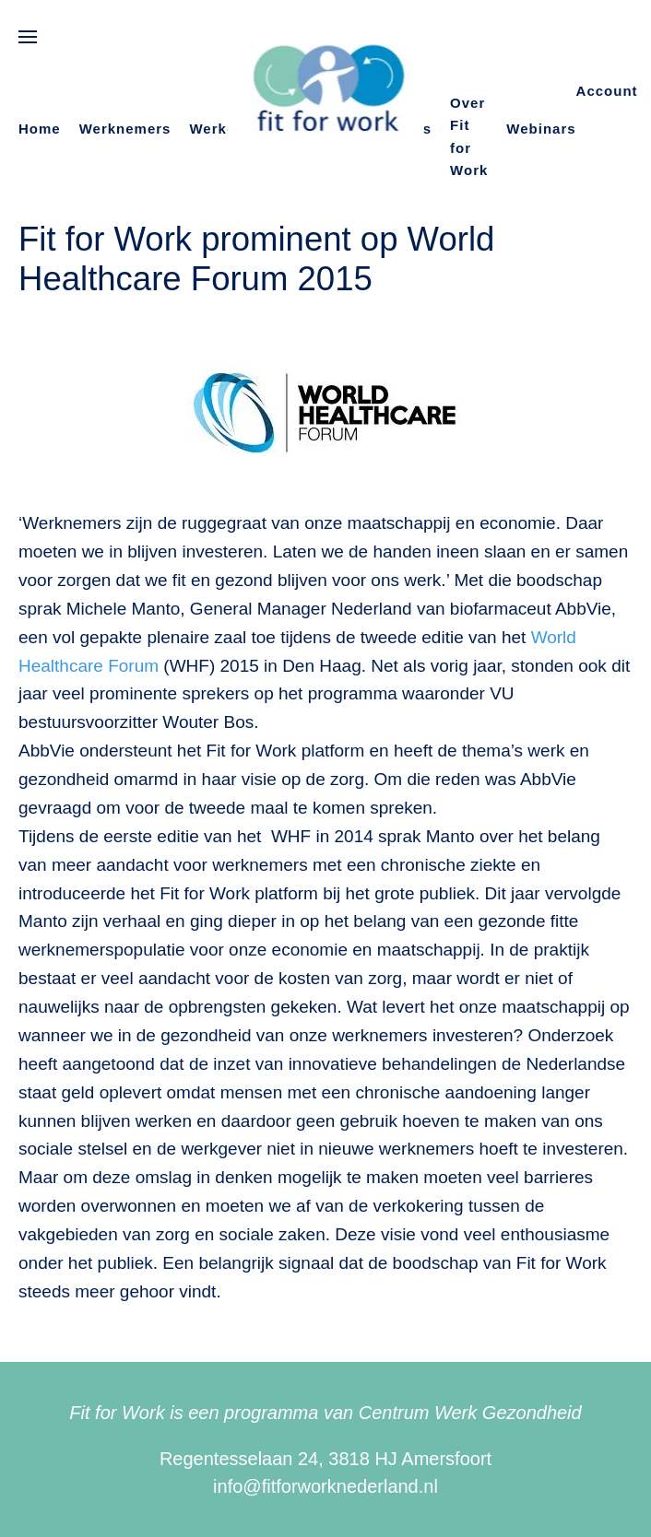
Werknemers (125, 128)
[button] (27, 37)
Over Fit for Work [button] (469, 136)
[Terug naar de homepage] (326, 91)
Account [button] (607, 91)
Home (39, 128)
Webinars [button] (540, 128)
